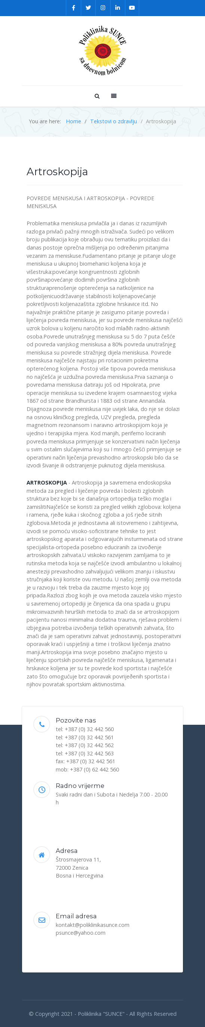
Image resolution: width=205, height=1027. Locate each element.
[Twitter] (88, 8)
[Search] (96, 95)
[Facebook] (73, 8)
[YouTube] (132, 8)
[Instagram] (103, 8)
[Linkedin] (118, 8)
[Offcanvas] (113, 95)
